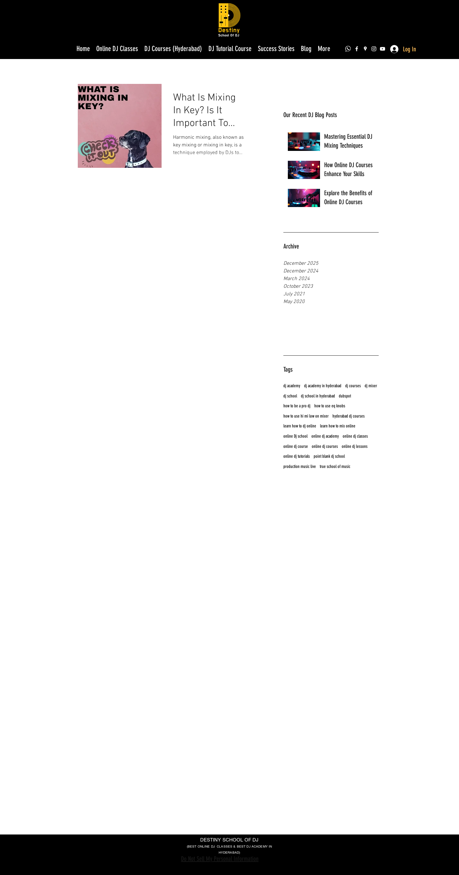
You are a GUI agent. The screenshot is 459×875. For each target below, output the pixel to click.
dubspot (345, 396)
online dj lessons (355, 446)
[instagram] (374, 49)
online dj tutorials (296, 456)
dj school (290, 396)
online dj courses (325, 446)
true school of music (335, 466)
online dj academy (325, 436)
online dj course (295, 446)
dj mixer (371, 386)
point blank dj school (329, 456)
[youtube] (382, 49)
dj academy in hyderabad (322, 386)
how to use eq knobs (329, 406)
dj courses (353, 386)
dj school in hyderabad (318, 396)
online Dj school (295, 436)
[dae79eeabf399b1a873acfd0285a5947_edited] (348, 49)
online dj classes (355, 436)
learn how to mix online (337, 426)
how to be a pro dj (296, 406)
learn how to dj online (299, 426)
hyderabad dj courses (348, 416)
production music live (299, 466)
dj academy (291, 386)
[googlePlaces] (365, 49)
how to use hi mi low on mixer (306, 416)
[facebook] (356, 49)
